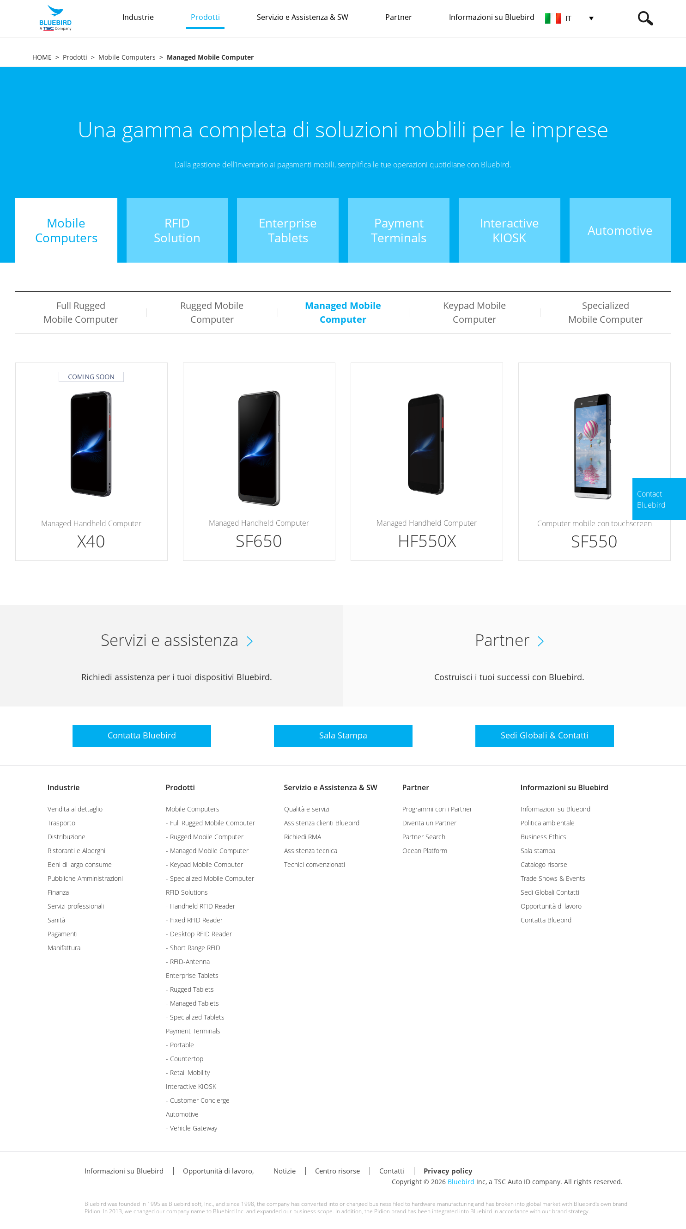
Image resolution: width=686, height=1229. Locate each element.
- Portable (180, 1044)
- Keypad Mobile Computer (204, 864)
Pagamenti (63, 933)
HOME (42, 57)
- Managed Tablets (192, 1003)
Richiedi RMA (302, 836)
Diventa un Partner (429, 822)
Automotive (182, 1114)
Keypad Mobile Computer (474, 312)
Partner (416, 787)
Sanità (56, 920)
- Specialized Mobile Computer (210, 878)
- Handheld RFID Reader (200, 906)
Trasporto (61, 822)
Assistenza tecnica (310, 850)
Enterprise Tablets (192, 975)
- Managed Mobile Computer (207, 850)
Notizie (284, 1170)
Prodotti (75, 57)
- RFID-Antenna (188, 961)
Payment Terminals (193, 1030)
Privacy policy (448, 1170)
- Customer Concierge (198, 1100)
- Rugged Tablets (190, 989)
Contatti (391, 1170)
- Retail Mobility (188, 1072)
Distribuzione (66, 836)
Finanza (58, 892)
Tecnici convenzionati (314, 864)
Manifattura (64, 947)
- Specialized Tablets (195, 1017)
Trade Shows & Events (553, 878)
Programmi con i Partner (437, 809)
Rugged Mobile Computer (211, 312)
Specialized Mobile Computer (605, 312)
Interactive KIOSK (191, 1086)
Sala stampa (538, 850)
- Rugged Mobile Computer (204, 836)
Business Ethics (543, 836)
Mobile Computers (127, 57)
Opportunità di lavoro (551, 906)
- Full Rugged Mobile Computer (210, 822)
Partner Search (423, 836)
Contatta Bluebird (546, 920)
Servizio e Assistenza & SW (330, 787)
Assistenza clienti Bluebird (321, 822)
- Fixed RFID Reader (194, 920)
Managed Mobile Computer (343, 312)
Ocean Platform (424, 850)
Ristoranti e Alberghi (76, 850)
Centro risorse (337, 1170)
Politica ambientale (548, 822)
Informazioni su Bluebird (565, 787)
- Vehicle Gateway (191, 1128)
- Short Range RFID (193, 947)
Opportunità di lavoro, (218, 1170)
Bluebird (461, 1181)
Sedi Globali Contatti (550, 892)
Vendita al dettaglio (75, 809)
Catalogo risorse (544, 864)
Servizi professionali (76, 906)
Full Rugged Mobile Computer (80, 312)
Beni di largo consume (80, 864)
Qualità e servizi (306, 809)
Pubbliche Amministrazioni (85, 878)
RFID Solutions (187, 892)
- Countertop (184, 1058)
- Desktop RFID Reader (199, 933)
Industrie (64, 787)
